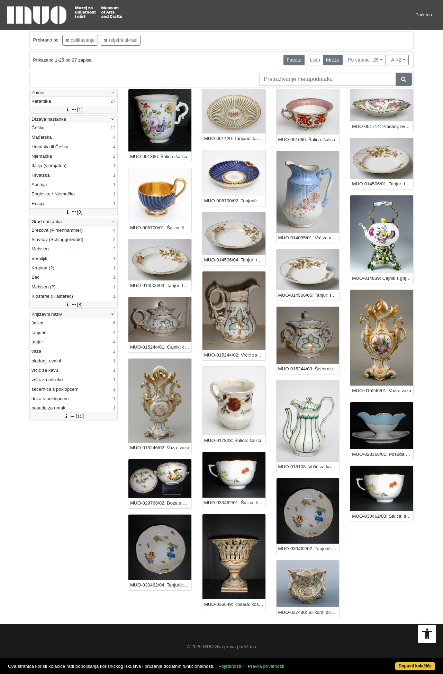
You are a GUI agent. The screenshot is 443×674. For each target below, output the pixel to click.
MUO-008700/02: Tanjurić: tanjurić (234, 200)
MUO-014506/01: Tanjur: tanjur (382, 183)
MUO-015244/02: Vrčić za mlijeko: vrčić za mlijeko (234, 355)
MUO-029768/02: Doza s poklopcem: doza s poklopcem (160, 503)
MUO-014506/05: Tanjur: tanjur (309, 295)
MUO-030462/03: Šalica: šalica (382, 516)
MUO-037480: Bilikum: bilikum (309, 612)
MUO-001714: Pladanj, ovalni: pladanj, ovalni (382, 126)
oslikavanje (79, 40)
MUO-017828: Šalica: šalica (232, 440)
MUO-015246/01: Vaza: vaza (381, 390)
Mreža (333, 60)
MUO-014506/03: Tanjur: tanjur (160, 285)
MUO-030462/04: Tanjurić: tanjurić (160, 585)
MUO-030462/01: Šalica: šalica (234, 502)
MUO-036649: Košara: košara (234, 604)
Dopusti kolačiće (415, 666)
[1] (74, 109)
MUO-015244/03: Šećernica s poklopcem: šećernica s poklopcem (309, 368)
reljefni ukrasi (120, 40)
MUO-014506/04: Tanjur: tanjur (234, 259)
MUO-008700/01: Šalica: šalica (160, 227)
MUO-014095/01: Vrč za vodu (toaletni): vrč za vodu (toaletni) (309, 237)
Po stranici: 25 (363, 60)
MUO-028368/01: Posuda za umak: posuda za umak (382, 454)
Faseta (294, 60)
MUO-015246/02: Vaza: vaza (159, 447)
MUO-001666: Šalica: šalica (306, 139)
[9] (74, 212)
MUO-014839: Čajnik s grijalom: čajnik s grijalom (382, 278)
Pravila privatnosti (266, 666)
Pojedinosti (229, 666)
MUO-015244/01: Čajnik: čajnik (160, 347)
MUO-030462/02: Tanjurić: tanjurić (309, 548)
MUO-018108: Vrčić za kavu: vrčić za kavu (309, 466)
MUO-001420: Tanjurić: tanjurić (234, 138)
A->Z (396, 60)
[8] (74, 304)
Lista (315, 60)
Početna (423, 14)
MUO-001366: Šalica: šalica (158, 156)
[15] (73, 416)
